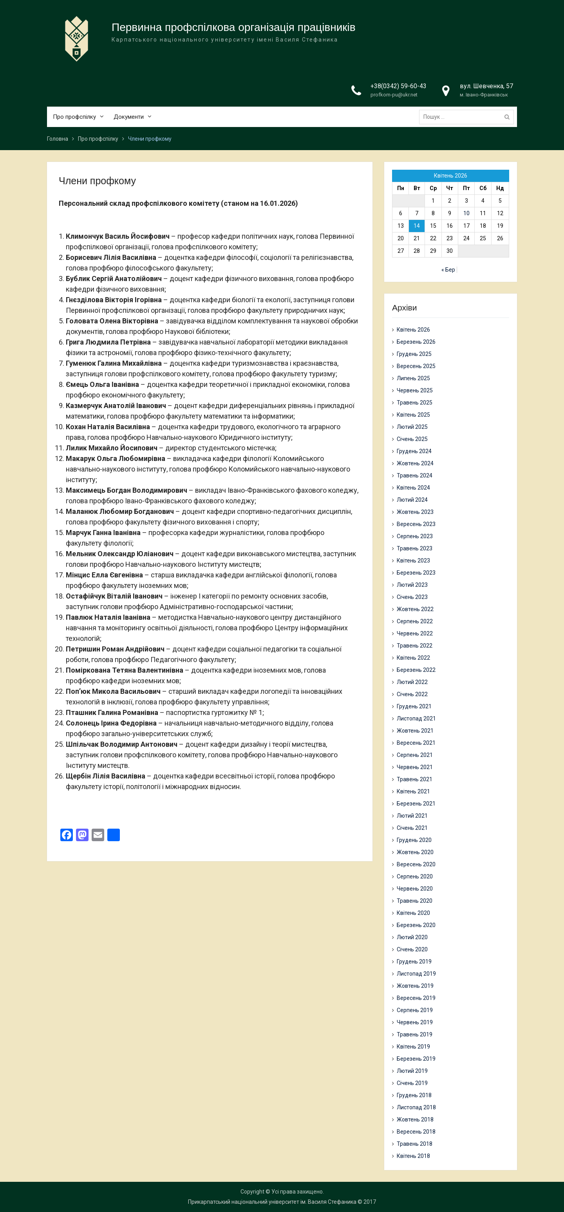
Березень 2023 (416, 573)
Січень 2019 (412, 1083)
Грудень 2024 (414, 451)
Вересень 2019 (416, 998)
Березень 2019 (416, 1059)
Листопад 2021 (416, 718)
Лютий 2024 (412, 500)
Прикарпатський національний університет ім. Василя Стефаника (272, 1202)
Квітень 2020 (413, 913)
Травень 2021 (414, 779)
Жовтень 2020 (415, 852)
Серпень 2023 (415, 536)
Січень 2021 (412, 828)
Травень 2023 (414, 548)
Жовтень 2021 (415, 731)
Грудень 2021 (414, 706)
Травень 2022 (414, 645)
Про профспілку (74, 117)
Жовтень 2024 (415, 463)
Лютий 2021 (412, 816)
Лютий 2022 (412, 682)
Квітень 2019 (413, 1046)
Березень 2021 (416, 803)
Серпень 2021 (415, 755)
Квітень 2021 (413, 791)
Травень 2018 (414, 1144)
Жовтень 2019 (415, 986)
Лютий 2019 (412, 1071)
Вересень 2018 (416, 1132)
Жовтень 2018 (415, 1119)
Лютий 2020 (412, 937)
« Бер (448, 270)
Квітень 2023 (413, 560)
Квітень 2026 (413, 330)
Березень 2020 (416, 925)
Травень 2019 (414, 1034)
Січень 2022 (412, 694)
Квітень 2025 (413, 415)
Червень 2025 (415, 390)
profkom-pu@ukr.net (394, 95)
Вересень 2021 (416, 743)
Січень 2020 (412, 949)
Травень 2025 (414, 402)
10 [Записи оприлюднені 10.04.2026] (466, 213)
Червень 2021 (415, 767)
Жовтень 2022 (415, 609)
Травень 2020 (414, 901)
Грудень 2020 (414, 840)
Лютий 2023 (412, 585)
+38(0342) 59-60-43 (399, 86)
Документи (129, 117)
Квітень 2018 (413, 1156)
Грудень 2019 (414, 961)
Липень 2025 (413, 378)
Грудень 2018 (414, 1095)
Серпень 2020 (415, 876)
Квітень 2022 (413, 658)
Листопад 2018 (416, 1107)
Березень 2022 (416, 670)
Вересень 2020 (416, 864)
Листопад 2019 (416, 974)
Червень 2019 (415, 1022)
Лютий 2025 (412, 427)
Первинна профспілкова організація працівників (234, 28)
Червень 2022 (415, 633)
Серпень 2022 (415, 621)
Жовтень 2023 (415, 512)
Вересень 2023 (416, 524)
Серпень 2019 (415, 1010)
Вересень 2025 (416, 366)
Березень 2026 (416, 342)
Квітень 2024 (413, 487)
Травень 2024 (414, 475)
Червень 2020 (415, 888)
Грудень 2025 (414, 354)
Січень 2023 (412, 597)
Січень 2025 (412, 439)
